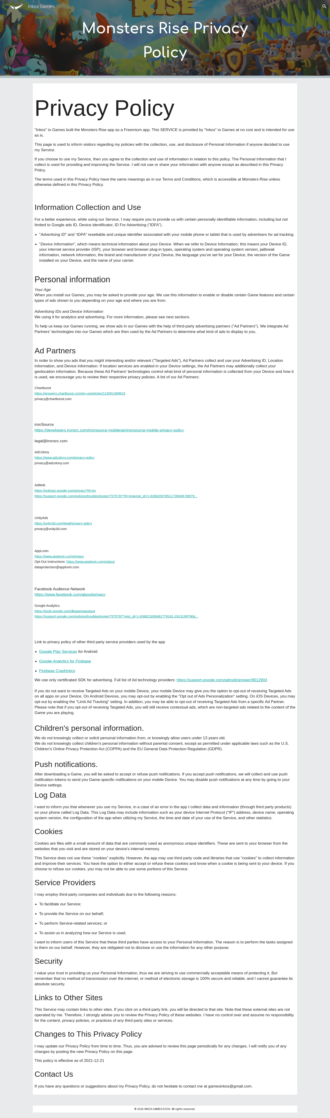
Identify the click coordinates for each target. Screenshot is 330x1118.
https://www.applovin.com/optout (90, 561)
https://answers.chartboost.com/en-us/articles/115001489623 (80, 393)
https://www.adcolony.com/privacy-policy (64, 457)
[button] (324, 6)
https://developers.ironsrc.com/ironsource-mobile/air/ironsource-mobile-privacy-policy (109, 430)
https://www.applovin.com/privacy (59, 556)
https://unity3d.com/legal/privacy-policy (63, 523)
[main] (165, 39)
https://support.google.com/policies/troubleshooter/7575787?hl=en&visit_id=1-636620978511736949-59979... (116, 496)
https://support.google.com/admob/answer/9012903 (222, 680)
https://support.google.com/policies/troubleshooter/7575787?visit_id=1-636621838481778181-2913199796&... (116, 616)
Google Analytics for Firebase (65, 661)
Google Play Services (58, 651)
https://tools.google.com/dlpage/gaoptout (65, 611)
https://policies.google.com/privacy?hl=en (65, 490)
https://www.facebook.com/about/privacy (70, 594)
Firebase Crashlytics (57, 670)
